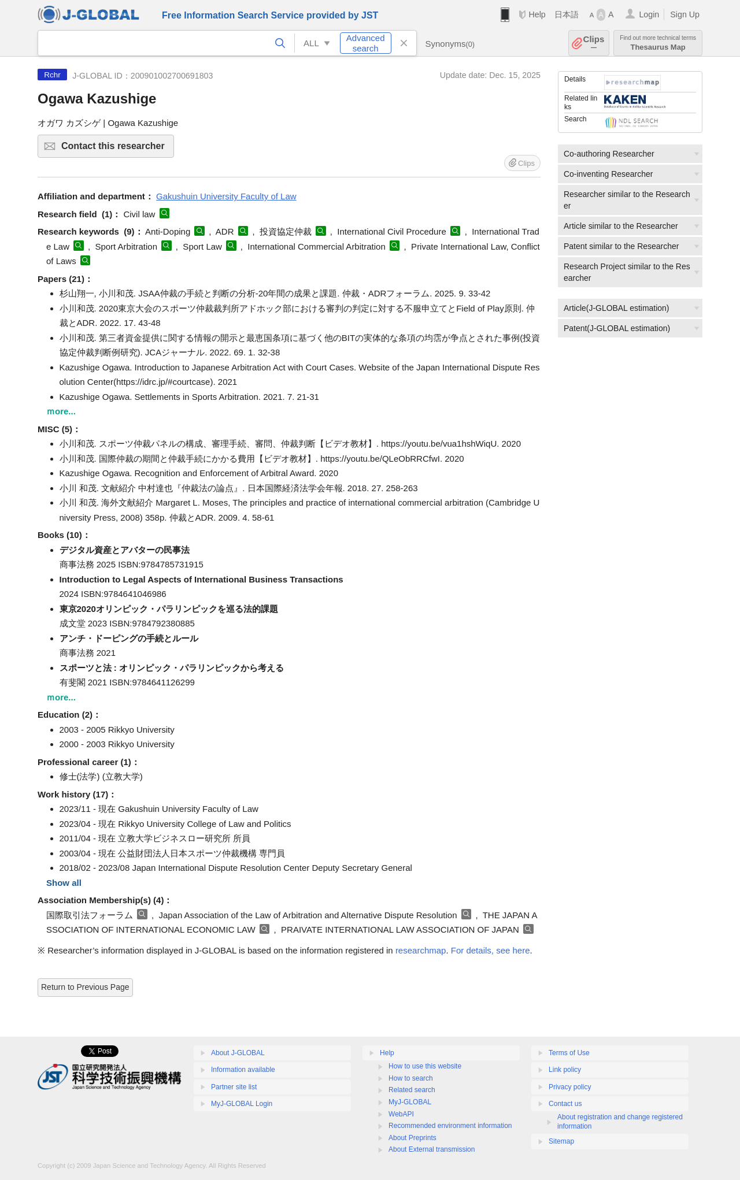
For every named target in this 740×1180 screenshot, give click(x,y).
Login (649, 14)
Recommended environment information (450, 1126)
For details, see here (490, 950)
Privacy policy (570, 1087)
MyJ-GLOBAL (409, 1102)
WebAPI (401, 1114)
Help (536, 14)
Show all (64, 883)
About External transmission (431, 1149)
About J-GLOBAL (238, 1053)
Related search (411, 1090)
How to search (410, 1078)
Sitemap (561, 1141)
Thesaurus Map (658, 43)
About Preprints (412, 1138)
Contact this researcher (116, 149)
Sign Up (685, 14)
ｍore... (61, 411)
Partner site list (234, 1087)
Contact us (565, 1104)
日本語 (566, 14)
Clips (594, 43)
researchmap (420, 950)
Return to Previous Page (85, 987)
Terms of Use (569, 1053)
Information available (243, 1070)
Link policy (565, 1070)
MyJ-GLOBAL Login (241, 1104)
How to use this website (424, 1066)
